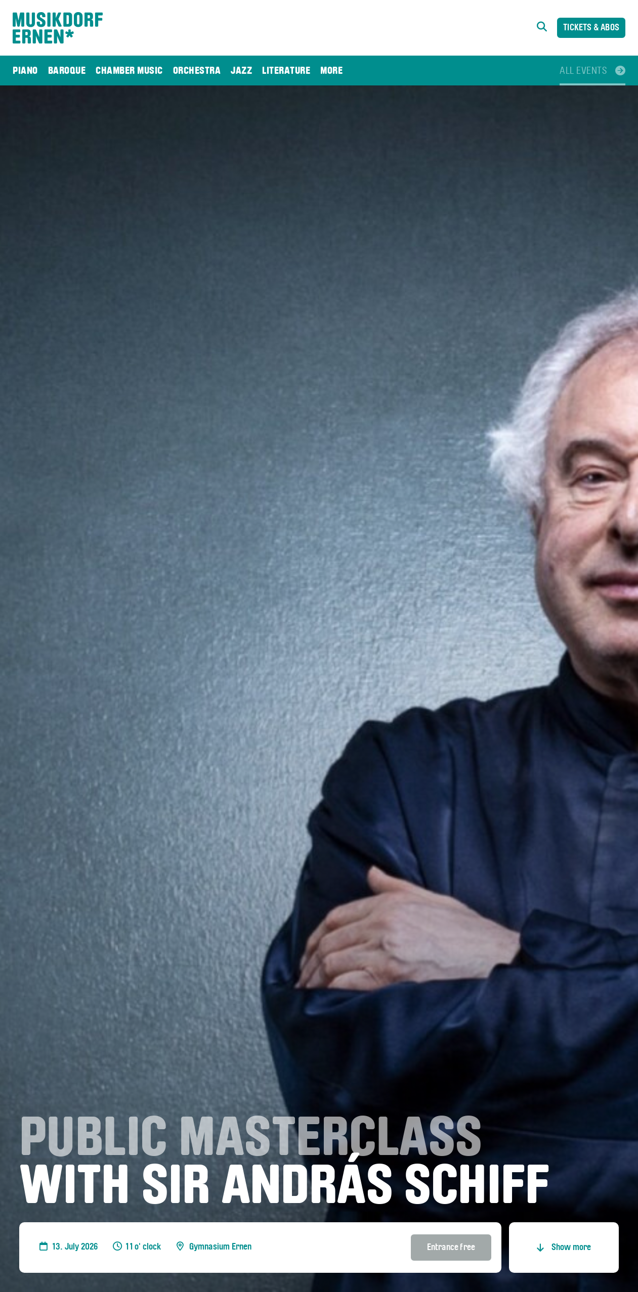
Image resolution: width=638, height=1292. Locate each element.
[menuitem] (25, 70)
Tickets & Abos (591, 28)
